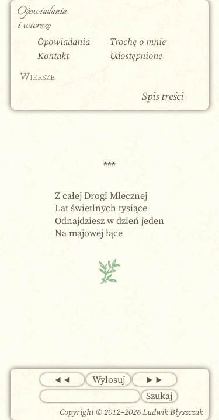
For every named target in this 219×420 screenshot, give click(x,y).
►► (154, 380)
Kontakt (53, 56)
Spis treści (162, 96)
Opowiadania (63, 42)
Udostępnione (136, 56)
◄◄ (62, 380)
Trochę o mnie (138, 42)
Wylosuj (108, 380)
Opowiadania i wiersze (42, 18)
